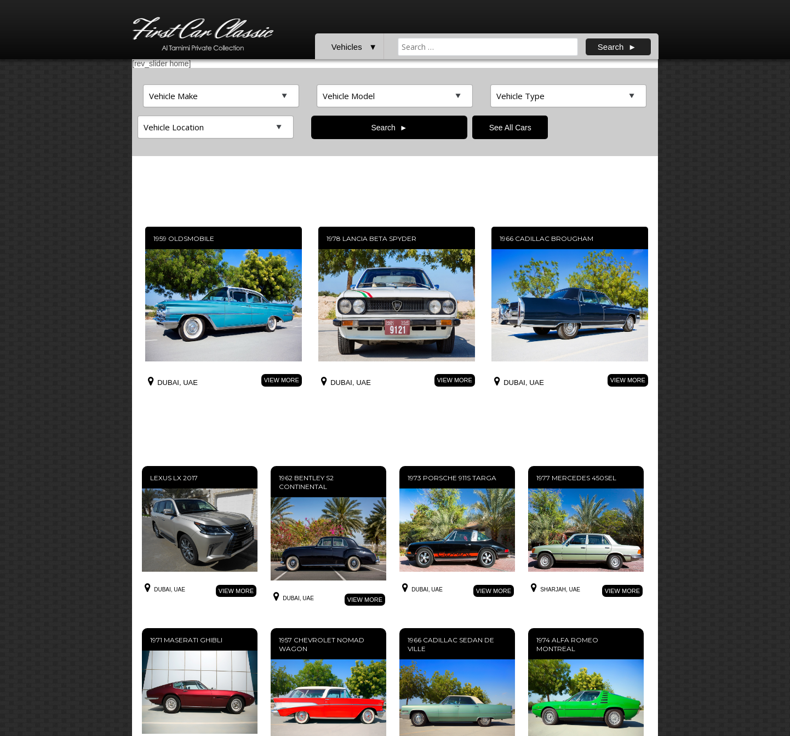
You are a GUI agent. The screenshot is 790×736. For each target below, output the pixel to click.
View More (281, 380)
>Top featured (221, 95)
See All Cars (510, 127)
